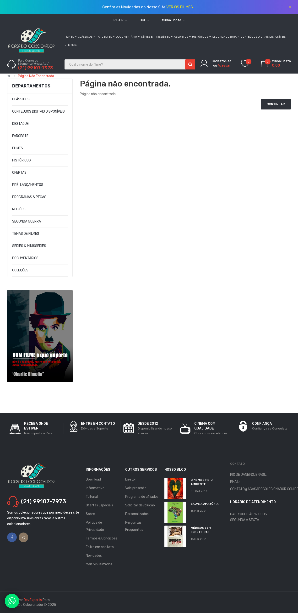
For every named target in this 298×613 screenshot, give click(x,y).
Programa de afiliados (141, 497)
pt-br (120, 20)
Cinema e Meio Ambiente (202, 482)
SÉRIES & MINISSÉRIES (29, 246)
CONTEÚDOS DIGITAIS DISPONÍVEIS (38, 111)
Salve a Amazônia (204, 503)
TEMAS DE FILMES (25, 234)
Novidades (94, 556)
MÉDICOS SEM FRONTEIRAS (201, 530)
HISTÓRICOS (21, 160)
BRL (144, 20)
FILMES (17, 148)
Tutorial (92, 497)
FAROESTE (20, 136)
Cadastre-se (221, 61)
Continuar (276, 104)
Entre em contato (100, 547)
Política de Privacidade (95, 526)
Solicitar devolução (140, 505)
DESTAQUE (20, 124)
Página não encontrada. (36, 76)
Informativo (95, 488)
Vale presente (135, 488)
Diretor (130, 479)
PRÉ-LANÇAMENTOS (27, 185)
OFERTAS (19, 173)
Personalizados (137, 514)
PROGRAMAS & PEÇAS (29, 197)
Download (93, 479)
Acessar (224, 65)
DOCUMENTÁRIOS (25, 258)
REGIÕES (19, 209)
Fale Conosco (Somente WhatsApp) (34, 62)
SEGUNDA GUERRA (26, 221)
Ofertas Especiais (99, 505)
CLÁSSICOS (21, 99)
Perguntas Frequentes (134, 526)
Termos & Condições (101, 538)
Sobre (90, 514)
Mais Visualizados (99, 564)
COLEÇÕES (20, 270)
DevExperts (33, 600)
